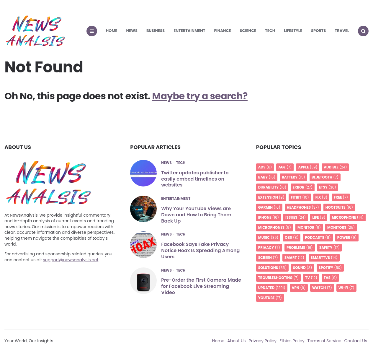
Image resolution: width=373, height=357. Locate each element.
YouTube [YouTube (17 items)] (270, 297)
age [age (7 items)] (285, 167)
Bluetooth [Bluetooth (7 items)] (325, 177)
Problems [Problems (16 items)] (300, 247)
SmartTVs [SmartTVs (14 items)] (324, 257)
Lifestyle (293, 30)
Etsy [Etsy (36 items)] (327, 187)
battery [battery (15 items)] (293, 177)
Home (111, 30)
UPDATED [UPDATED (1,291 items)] (271, 287)
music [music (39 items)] (268, 237)
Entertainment (189, 30)
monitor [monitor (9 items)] (309, 227)
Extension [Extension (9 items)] (271, 197)
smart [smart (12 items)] (294, 257)
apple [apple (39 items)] (307, 167)
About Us (236, 341)
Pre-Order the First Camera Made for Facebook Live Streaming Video (201, 286)
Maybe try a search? (200, 96)
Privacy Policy (263, 341)
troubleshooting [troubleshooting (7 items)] (278, 277)
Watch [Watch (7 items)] (322, 287)
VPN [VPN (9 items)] (299, 287)
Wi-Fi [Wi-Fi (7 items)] (346, 287)
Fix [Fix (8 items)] (321, 197)
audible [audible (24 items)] (335, 167)
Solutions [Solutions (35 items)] (272, 267)
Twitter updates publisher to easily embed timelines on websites (195, 179)
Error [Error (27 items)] (303, 187)
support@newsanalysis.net (70, 260)
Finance (222, 30)
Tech (270, 30)
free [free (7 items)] (341, 197)
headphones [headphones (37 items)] (303, 207)
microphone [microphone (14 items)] (348, 217)
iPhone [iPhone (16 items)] (268, 217)
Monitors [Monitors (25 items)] (341, 227)
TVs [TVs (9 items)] (330, 277)
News (131, 30)
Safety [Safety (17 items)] (329, 247)
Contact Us (355, 341)
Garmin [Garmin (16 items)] (269, 207)
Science (248, 30)
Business (155, 30)
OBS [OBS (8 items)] (291, 237)
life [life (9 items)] (318, 217)
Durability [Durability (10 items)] (272, 187)
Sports (318, 30)
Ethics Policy (292, 341)
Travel (342, 30)
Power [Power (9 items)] (347, 237)
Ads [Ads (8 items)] (265, 167)
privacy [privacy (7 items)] (269, 247)
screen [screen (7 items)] (268, 257)
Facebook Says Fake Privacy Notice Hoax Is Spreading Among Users (200, 250)
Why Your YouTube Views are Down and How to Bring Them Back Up (196, 214)
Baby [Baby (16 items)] (266, 177)
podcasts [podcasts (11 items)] (318, 237)
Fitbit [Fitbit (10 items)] (300, 197)
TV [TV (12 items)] (311, 277)
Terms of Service (324, 341)
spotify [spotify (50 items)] (330, 267)
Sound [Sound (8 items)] (302, 267)
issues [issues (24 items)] (295, 217)
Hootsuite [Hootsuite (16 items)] (339, 207)
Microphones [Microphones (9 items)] (274, 227)
